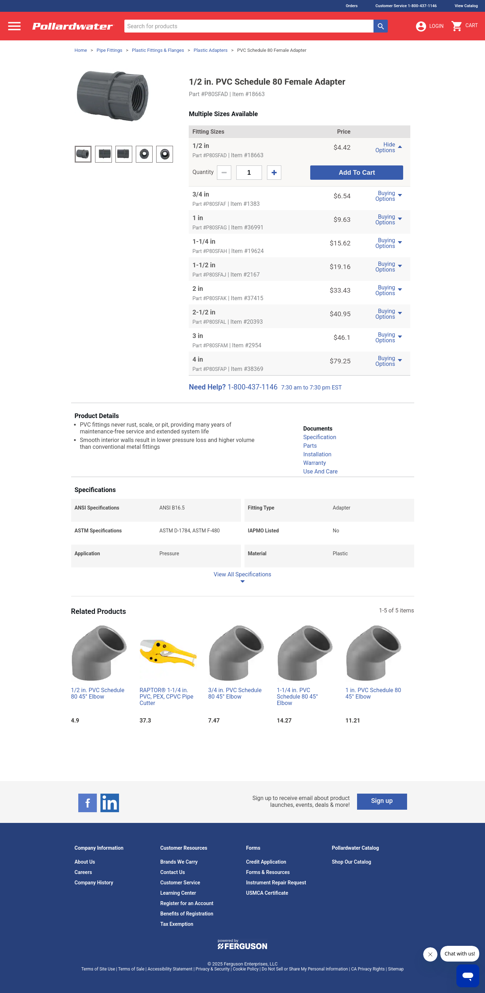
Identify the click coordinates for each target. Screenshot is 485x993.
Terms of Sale (131, 969)
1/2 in (200, 145)
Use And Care (320, 471)
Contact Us (172, 872)
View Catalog (466, 6)
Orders (351, 6)
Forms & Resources (268, 872)
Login (429, 26)
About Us (85, 862)
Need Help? (207, 387)
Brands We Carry (179, 862)
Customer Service (180, 882)
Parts (310, 445)
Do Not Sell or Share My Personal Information (305, 969)
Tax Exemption (176, 924)
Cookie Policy (245, 969)
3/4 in (200, 194)
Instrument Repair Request (276, 882)
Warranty (314, 463)
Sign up (382, 800)
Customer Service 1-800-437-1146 (406, 6)
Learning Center (178, 893)
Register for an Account (186, 903)
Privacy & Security (212, 969)
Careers (83, 872)
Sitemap (396, 969)
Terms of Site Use (98, 969)
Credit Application (266, 862)
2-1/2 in (203, 312)
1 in (197, 217)
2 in (197, 288)
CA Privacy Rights (368, 969)
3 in (197, 335)
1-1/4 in (203, 241)
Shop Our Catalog (351, 862)
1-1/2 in (203, 265)
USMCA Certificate (267, 893)
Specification (319, 437)
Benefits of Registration (186, 914)
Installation (317, 454)
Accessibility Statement (170, 969)
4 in (197, 359)
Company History (94, 882)
